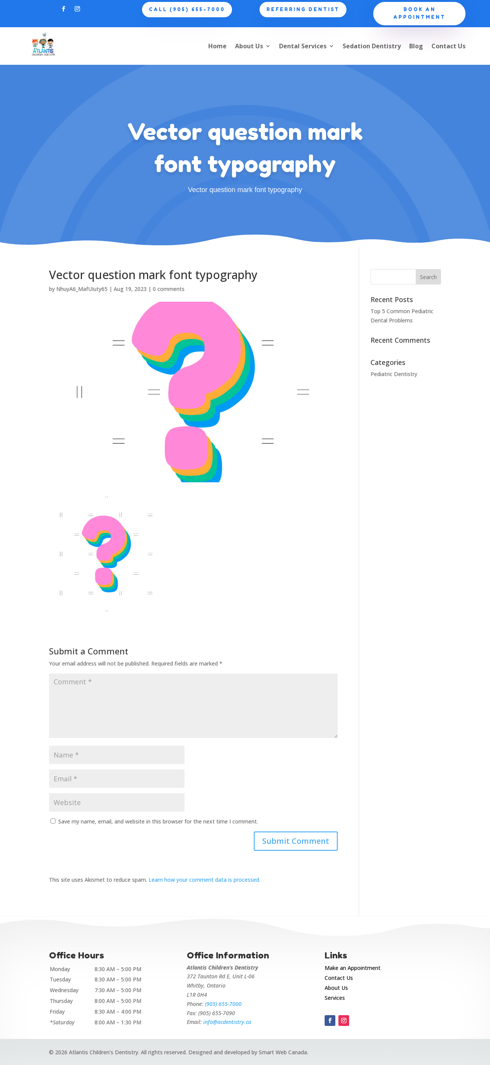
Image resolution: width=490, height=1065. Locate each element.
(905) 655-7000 (223, 1003)
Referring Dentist (303, 9)
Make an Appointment (353, 967)
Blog (416, 46)
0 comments (169, 289)
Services (335, 997)
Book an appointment (419, 13)
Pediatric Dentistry (394, 374)
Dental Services (303, 46)
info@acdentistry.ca (227, 1022)
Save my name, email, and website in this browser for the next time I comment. (158, 821)
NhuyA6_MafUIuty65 (82, 289)
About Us (249, 46)
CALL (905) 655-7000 (187, 9)
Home (217, 46)
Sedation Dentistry (372, 46)
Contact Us (448, 46)
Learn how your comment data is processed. (204, 879)
